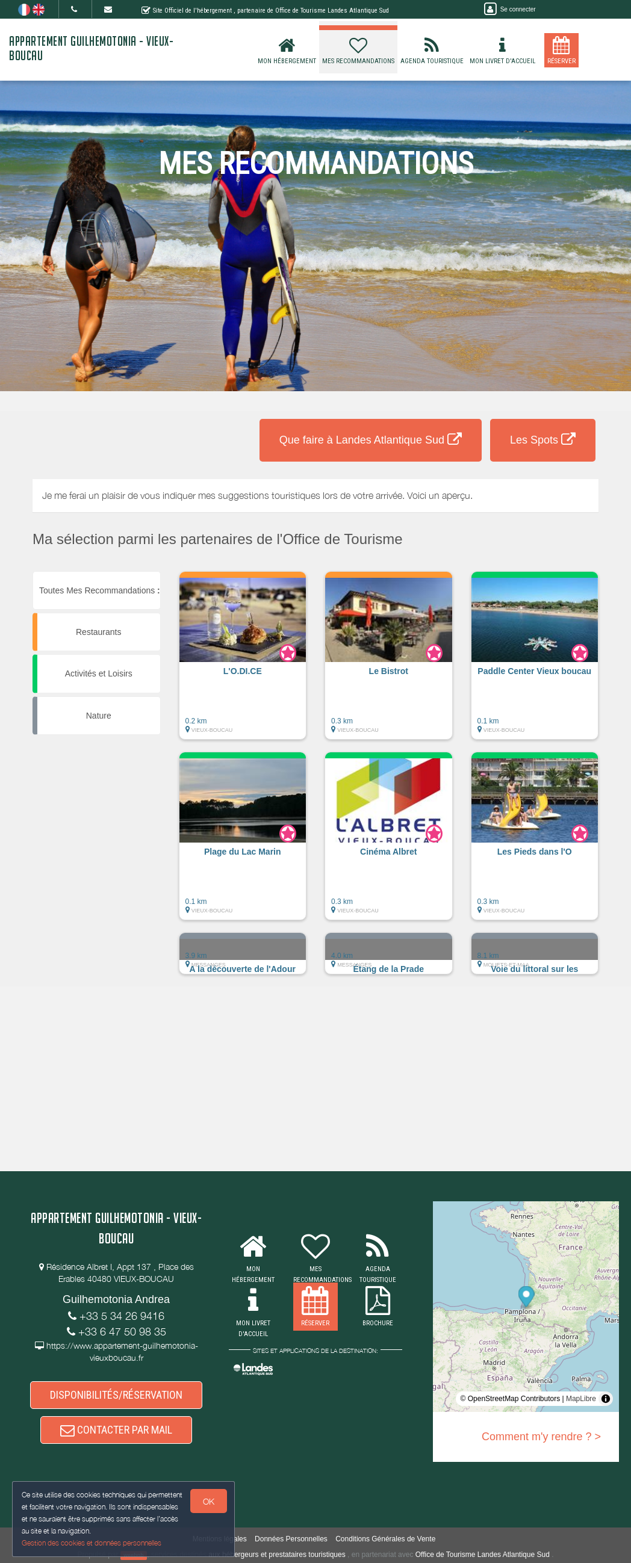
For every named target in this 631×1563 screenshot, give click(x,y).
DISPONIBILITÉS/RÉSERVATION (116, 1394)
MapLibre (581, 1398)
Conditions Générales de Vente (385, 1539)
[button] (243, 661)
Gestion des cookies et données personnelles (91, 1542)
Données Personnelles (291, 1539)
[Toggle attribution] (605, 1398)
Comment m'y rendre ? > (541, 1437)
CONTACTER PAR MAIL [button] (116, 1429)
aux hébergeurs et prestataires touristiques (276, 1554)
